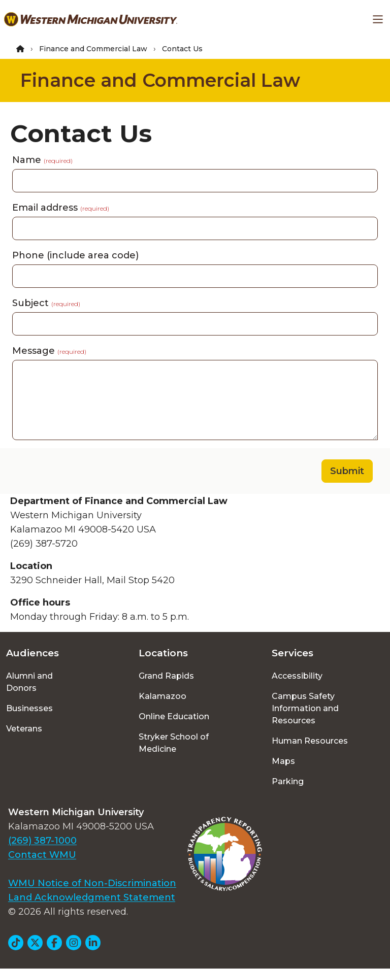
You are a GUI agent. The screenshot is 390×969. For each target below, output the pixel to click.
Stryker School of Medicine (174, 743)
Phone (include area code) (75, 255)
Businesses (29, 708)
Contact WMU (42, 854)
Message (49, 350)
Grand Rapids (166, 676)
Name (42, 159)
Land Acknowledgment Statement (91, 897)
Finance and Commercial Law (93, 48)
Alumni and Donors (29, 682)
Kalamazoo (162, 696)
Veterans (24, 728)
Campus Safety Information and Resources (305, 708)
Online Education (174, 716)
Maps (283, 761)
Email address (60, 207)
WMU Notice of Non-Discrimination (92, 883)
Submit (347, 471)
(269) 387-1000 (42, 840)
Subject (46, 303)
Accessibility (297, 676)
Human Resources (310, 741)
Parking (288, 781)
